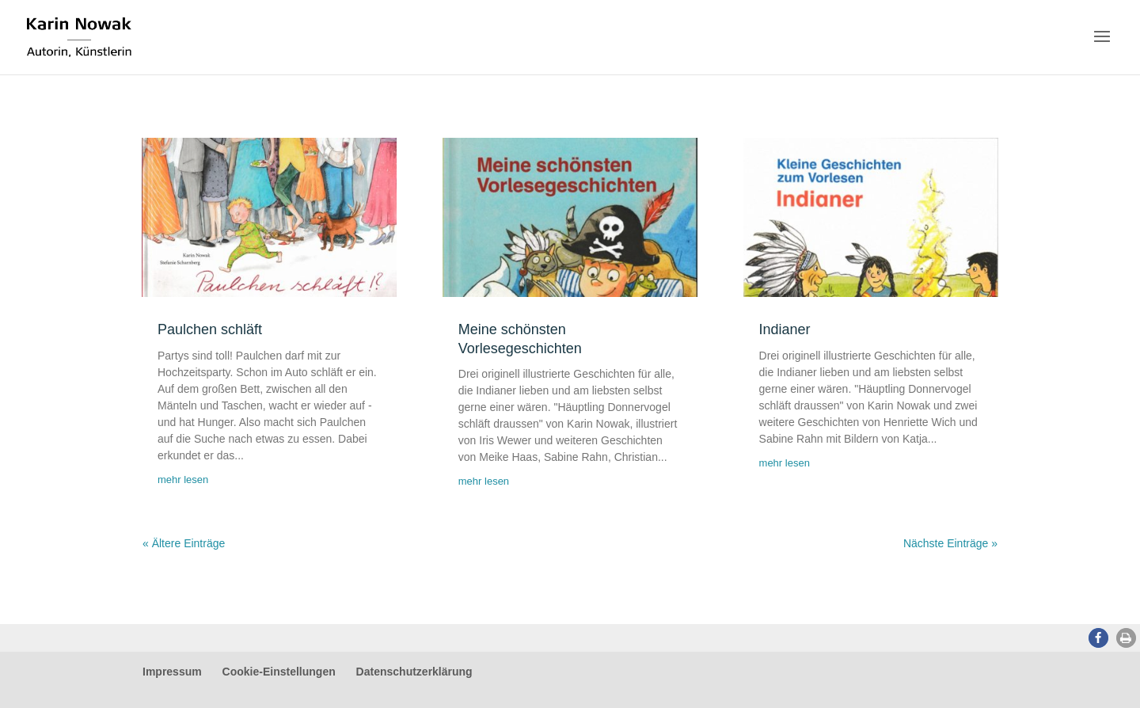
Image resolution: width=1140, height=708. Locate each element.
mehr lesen (183, 479)
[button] (1098, 638)
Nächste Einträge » (950, 543)
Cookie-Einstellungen (279, 671)
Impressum (172, 671)
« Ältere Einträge (183, 543)
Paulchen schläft (210, 329)
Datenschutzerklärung (414, 671)
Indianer (785, 329)
